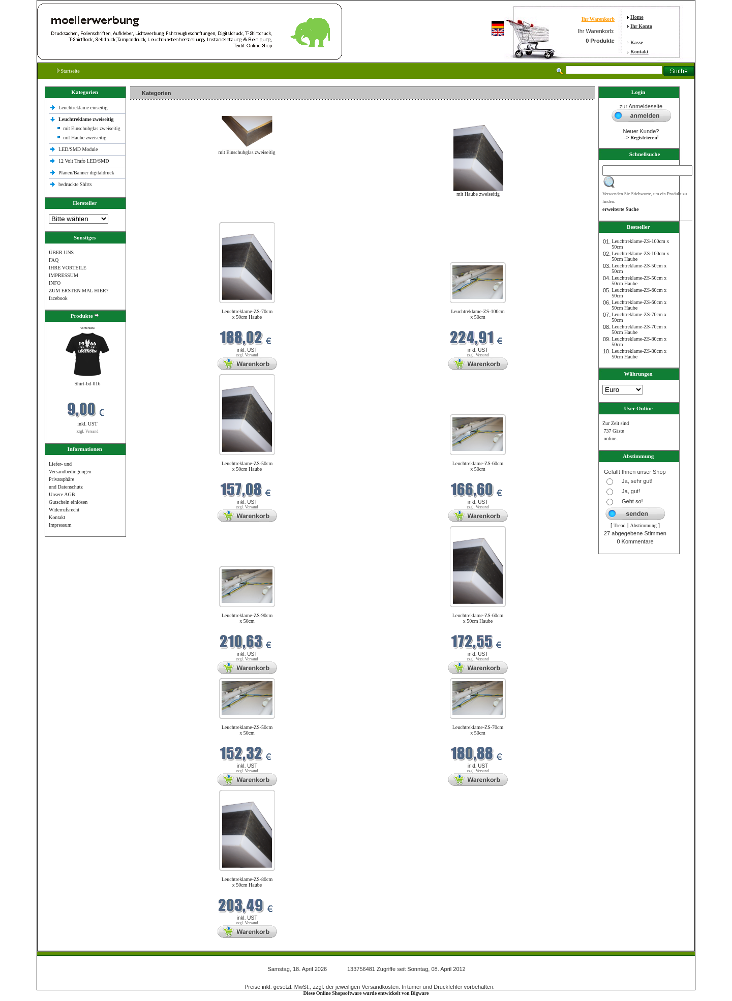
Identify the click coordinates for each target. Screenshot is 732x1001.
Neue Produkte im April (157, 216)
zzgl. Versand (88, 431)
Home (637, 17)
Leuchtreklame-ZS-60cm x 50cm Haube (478, 618)
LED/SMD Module (78, 149)
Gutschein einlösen (68, 502)
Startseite (68, 71)
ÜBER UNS (61, 252)
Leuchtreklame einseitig (83, 107)
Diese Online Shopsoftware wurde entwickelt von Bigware (366, 993)
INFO (54, 283)
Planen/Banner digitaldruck (86, 172)
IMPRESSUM (63, 275)
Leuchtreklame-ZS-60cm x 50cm (478, 466)
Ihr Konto (641, 26)
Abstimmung (643, 525)
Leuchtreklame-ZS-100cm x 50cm (478, 314)
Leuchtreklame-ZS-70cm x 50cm (478, 730)
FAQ (53, 260)
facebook (58, 298)
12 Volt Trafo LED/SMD (83, 161)
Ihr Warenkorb (598, 19)
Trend (620, 525)
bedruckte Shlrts (75, 184)
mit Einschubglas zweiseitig (91, 128)
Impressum (60, 525)
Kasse (636, 42)
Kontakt (639, 51)
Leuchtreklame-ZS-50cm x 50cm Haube (247, 466)
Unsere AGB (62, 494)
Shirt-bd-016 (87, 383)
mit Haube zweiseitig (84, 137)
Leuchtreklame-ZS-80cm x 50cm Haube (247, 882)
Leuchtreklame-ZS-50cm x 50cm (247, 730)
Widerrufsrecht (64, 509)
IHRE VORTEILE (67, 267)
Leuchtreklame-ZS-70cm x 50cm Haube (247, 314)
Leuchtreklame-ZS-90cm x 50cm (247, 618)
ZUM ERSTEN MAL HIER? (78, 290)
